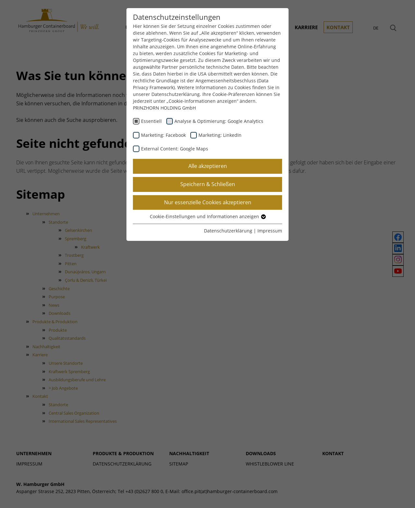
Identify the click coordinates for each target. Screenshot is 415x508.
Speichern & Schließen (207, 184)
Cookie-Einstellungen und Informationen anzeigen (207, 216)
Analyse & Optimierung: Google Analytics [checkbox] (218, 121)
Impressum (269, 231)
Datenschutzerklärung (228, 231)
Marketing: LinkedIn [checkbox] (220, 135)
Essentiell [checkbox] (151, 121)
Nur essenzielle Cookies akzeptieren (207, 202)
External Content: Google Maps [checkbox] (174, 149)
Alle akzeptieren (207, 166)
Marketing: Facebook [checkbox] (163, 135)
